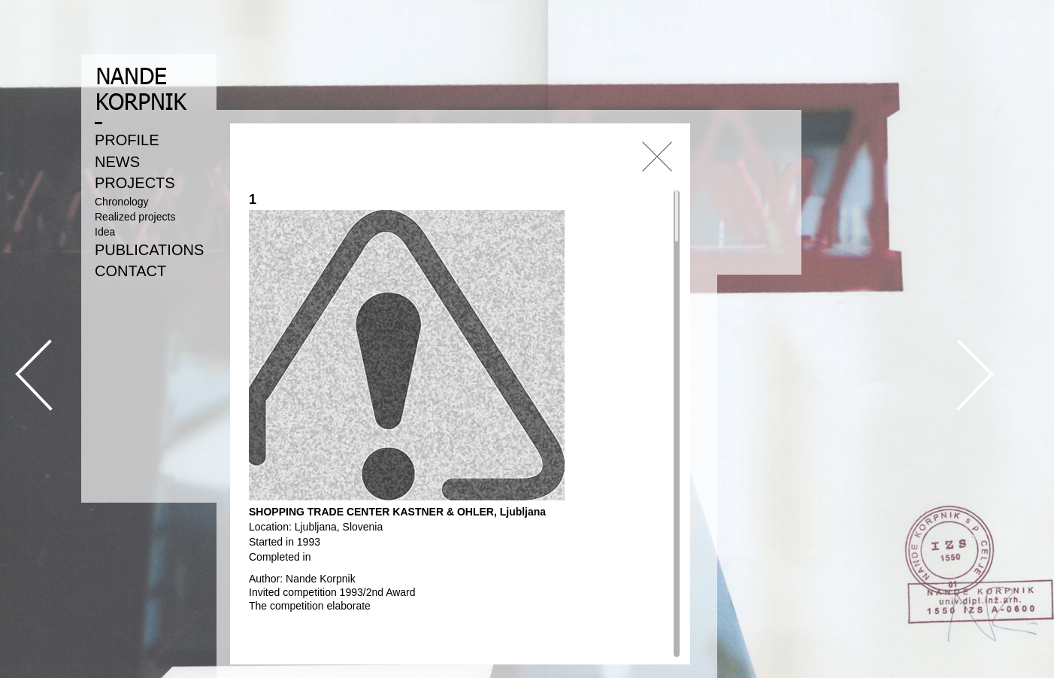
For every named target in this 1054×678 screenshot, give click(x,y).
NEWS (117, 162)
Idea (105, 232)
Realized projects (135, 217)
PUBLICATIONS (149, 250)
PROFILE (127, 140)
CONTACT (130, 271)
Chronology (122, 202)
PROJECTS (135, 183)
